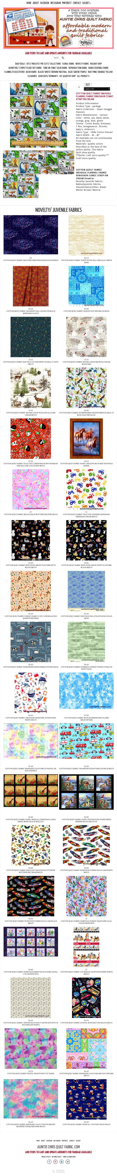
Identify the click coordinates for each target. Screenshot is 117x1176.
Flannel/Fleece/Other (14, 72)
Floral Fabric (68, 64)
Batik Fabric (31, 72)
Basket (85, 3)
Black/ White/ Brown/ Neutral (52, 72)
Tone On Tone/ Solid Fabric (55, 68)
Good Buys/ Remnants (48, 76)
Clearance (32, 76)
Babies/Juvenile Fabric (98, 68)
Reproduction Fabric (78, 68)
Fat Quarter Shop (67, 76)
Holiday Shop (96, 64)
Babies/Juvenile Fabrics (88, 184)
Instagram (56, 3)
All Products (83, 76)
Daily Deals (20, 64)
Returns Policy (56, 1157)
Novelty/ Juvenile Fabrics (89, 181)
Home (28, 3)
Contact (77, 3)
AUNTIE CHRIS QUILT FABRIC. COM (58, 1147)
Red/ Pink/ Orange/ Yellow (100, 72)
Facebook (44, 3)
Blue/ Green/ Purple (77, 72)
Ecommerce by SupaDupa (60, 1171)
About (36, 3)
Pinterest (67, 3)
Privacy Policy (46, 1157)
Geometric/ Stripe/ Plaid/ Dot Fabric (25, 68)
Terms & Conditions (69, 1157)
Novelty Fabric (82, 64)
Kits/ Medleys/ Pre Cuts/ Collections (44, 64)
